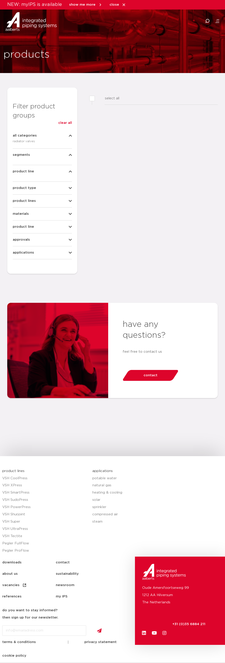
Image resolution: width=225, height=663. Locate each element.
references (12, 596)
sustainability (67, 573)
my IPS (62, 596)
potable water (104, 478)
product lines (13, 471)
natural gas (101, 485)
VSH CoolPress (14, 478)
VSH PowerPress (16, 507)
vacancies (14, 585)
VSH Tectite (12, 536)
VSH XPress (12, 485)
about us (10, 573)
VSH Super (11, 521)
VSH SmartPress (15, 492)
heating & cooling (107, 492)
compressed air (105, 514)
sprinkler (99, 507)
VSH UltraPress (15, 529)
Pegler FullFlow (15, 543)
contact (63, 562)
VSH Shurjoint (13, 514)
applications (102, 471)
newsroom (65, 585)
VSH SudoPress (15, 500)
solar (96, 500)
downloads (12, 562)
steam (97, 521)
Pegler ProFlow (15, 550)
